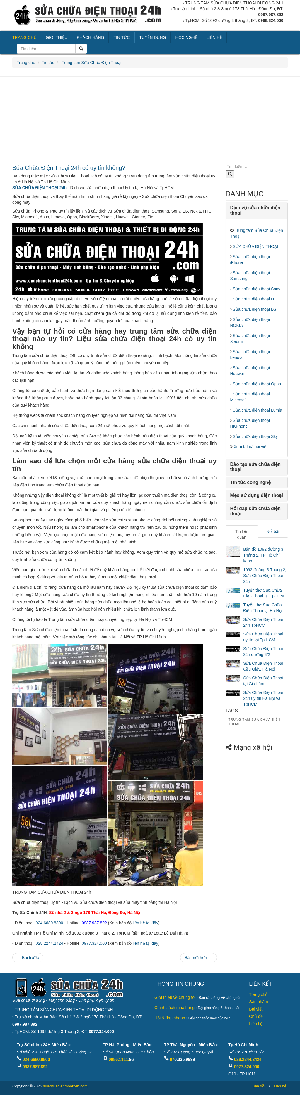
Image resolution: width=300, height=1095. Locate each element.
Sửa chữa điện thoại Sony (256, 288)
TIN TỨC (121, 37)
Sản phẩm (258, 1001)
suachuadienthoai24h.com (65, 1086)
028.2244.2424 (49, 943)
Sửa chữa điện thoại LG (254, 309)
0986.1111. (119, 1059)
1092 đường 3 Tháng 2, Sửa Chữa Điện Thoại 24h (264, 575)
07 (172, 1059)
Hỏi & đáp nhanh (169, 1017)
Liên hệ (255, 1023)
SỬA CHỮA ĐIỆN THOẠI (255, 246)
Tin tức (48, 62)
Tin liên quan (241, 534)
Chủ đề (256, 1016)
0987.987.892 (35, 1066)
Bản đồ (258, 1086)
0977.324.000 (94, 943)
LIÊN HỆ (214, 37)
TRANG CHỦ (24, 37)
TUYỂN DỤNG (152, 37)
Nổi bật (272, 531)
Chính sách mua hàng (174, 1007)
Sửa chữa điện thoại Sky (255, 436)
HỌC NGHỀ (186, 37)
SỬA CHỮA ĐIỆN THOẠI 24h (39, 187)
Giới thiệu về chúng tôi (174, 997)
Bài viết (255, 1009)
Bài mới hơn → (198, 957)
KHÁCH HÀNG (90, 37)
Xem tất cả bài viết (250, 446)
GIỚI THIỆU (56, 37)
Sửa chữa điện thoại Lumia (257, 410)
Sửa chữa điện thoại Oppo (256, 383)
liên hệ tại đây (145, 922)
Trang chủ (26, 62)
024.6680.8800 (49, 922)
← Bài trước (28, 957)
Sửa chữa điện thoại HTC (255, 299)
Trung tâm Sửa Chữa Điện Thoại (91, 62)
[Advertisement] (150, 120)
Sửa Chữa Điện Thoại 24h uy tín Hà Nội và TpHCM (263, 698)
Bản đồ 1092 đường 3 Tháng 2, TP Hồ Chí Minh (263, 555)
